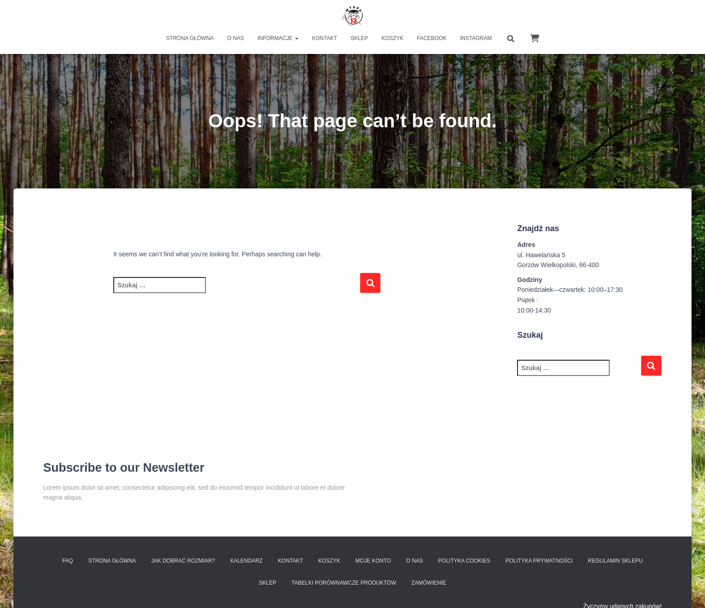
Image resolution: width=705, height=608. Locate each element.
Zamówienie (428, 583)
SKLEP (268, 583)
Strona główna (190, 38)
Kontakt (324, 38)
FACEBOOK (431, 38)
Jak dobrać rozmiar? (183, 561)
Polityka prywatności (539, 561)
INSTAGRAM (475, 38)
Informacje (278, 38)
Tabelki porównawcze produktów (343, 583)
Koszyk (393, 38)
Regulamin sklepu (615, 561)
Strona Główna (112, 561)
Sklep (359, 38)
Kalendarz (246, 561)
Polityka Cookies (464, 561)
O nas (235, 38)
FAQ (67, 561)
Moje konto (373, 561)
